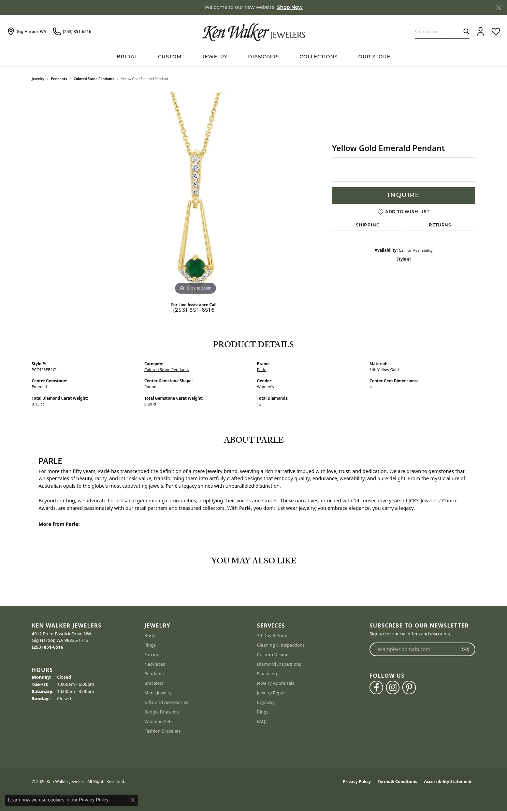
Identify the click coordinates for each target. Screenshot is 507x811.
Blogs (263, 712)
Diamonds (263, 57)
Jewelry (215, 57)
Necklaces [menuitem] (154, 664)
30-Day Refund (272, 635)
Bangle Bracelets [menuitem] (161, 712)
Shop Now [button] (290, 7)
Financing (267, 673)
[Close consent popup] (133, 800)
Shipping (367, 225)
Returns (440, 225)
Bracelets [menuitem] (153, 683)
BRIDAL (127, 57)
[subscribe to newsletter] (465, 649)
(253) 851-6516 (194, 310)
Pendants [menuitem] (154, 673)
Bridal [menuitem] (150, 635)
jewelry (38, 78)
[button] (480, 32)
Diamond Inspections (279, 664)
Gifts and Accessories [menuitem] (166, 702)
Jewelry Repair (271, 693)
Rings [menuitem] (150, 645)
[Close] (498, 7)
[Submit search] (464, 31)
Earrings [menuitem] (153, 654)
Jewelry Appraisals (275, 683)
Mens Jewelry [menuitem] (158, 693)
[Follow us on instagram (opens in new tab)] (393, 687)
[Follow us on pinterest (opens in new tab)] (409, 687)
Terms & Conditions (397, 781)
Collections (319, 57)
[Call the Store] (47, 647)
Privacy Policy (357, 781)
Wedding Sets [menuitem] (158, 721)
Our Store (374, 57)
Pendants (59, 78)
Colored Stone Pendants (94, 78)
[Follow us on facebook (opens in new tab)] (376, 687)
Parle (261, 369)
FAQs (262, 721)
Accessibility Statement (448, 781)
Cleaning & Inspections (281, 645)
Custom (170, 57)
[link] (26, 32)
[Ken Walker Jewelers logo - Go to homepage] (253, 31)
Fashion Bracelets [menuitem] (162, 731)
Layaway (266, 702)
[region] (195, 194)
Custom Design (273, 654)
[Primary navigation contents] (253, 57)
